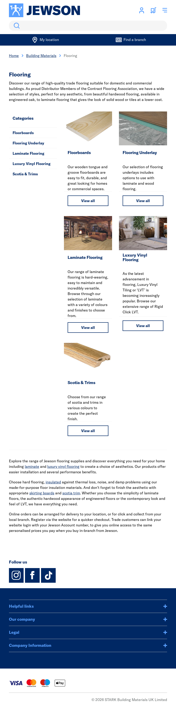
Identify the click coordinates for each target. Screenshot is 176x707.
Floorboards (23, 132)
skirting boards (41, 493)
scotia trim (71, 493)
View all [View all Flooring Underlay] (143, 200)
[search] (88, 26)
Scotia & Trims (25, 174)
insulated (53, 482)
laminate (32, 466)
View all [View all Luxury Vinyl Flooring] (143, 325)
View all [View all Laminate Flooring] (88, 327)
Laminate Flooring (28, 153)
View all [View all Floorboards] (88, 200)
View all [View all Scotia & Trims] (88, 430)
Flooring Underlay (28, 143)
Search (16, 26)
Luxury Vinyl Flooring (31, 163)
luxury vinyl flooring (63, 466)
